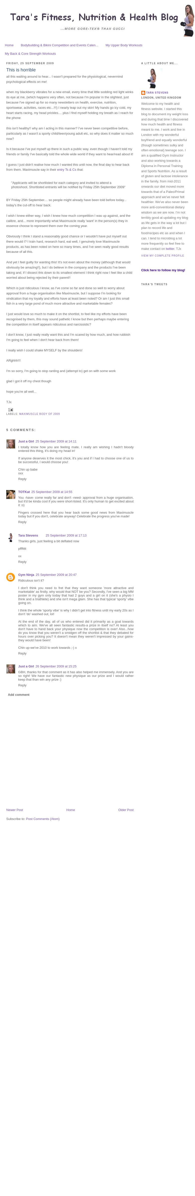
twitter (170, 249)
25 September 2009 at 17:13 (66, 535)
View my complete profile (162, 255)
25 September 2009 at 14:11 (56, 441)
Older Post (126, 810)
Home (9, 45)
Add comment (19, 695)
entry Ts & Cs (66, 169)
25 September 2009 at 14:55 (51, 492)
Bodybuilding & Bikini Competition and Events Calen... (59, 45)
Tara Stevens (28, 535)
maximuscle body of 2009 (39, 414)
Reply (22, 479)
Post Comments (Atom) (43, 819)
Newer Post (14, 810)
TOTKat (24, 492)
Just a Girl (26, 441)
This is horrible (21, 69)
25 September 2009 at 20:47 (56, 575)
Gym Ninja (26, 575)
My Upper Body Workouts (123, 45)
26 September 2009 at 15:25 (56, 666)
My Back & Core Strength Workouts (30, 53)
